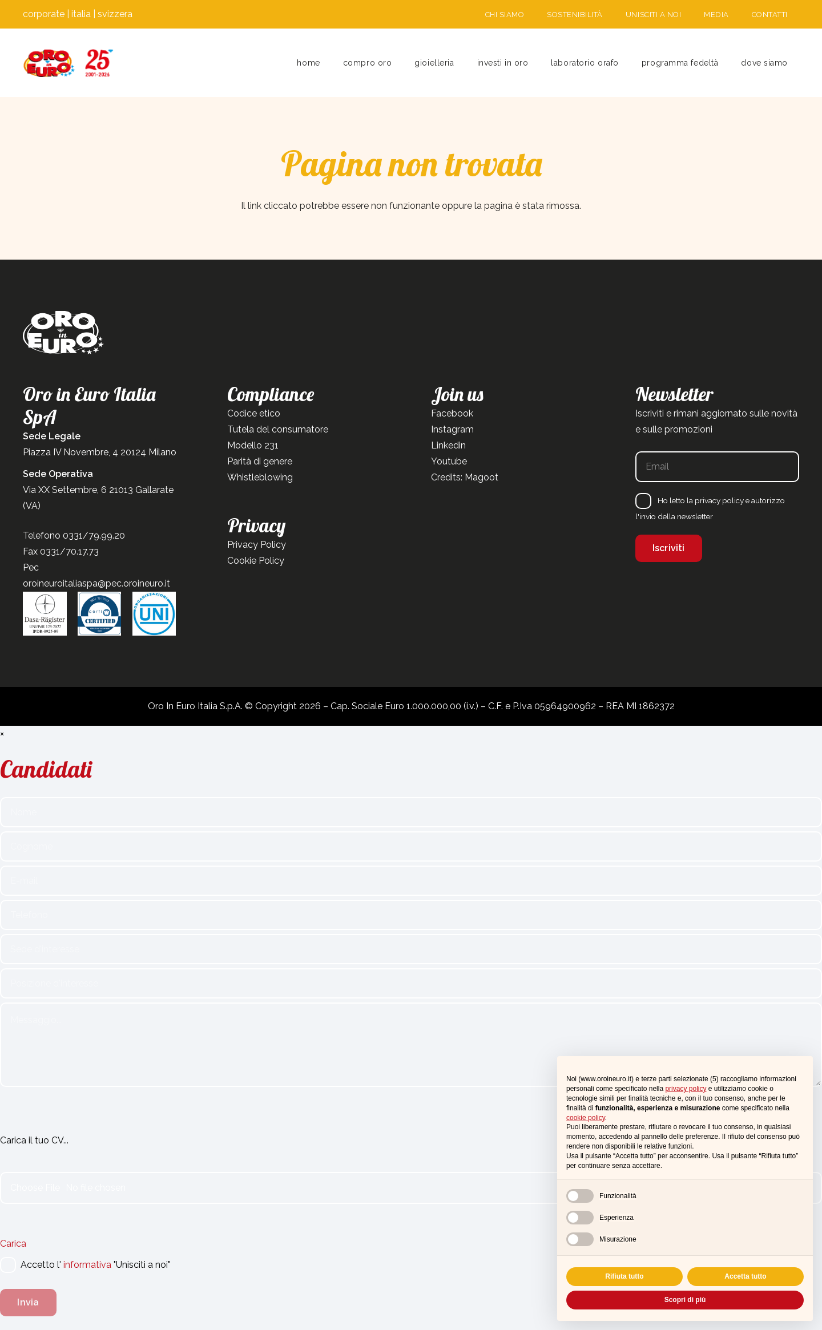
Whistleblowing (260, 477)
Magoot (481, 477)
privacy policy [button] (685, 1089)
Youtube (449, 461)
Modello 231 (253, 445)
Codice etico (253, 413)
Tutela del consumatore (277, 429)
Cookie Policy (255, 560)
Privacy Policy (256, 544)
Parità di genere (259, 461)
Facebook (452, 413)
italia (81, 14)
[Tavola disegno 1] (68, 63)
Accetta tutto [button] (745, 1276)
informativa (87, 1264)
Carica (13, 1243)
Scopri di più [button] (685, 1300)
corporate (44, 14)
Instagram (452, 429)
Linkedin (448, 445)
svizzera (115, 14)
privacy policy (719, 500)
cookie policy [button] (585, 1118)
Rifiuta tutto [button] (624, 1276)
